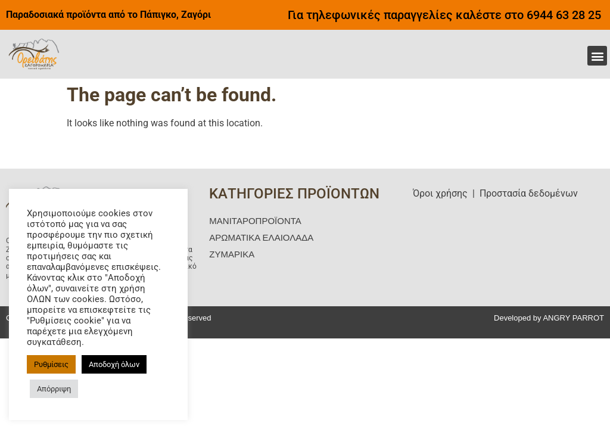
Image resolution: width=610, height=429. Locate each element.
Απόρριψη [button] (54, 388)
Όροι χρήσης (440, 193)
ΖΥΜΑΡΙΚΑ (231, 254)
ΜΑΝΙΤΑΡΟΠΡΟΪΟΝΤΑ (255, 221)
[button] (597, 56)
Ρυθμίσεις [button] (51, 364)
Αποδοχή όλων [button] (114, 364)
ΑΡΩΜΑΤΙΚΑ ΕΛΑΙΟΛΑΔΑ (261, 237)
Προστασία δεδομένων (529, 193)
